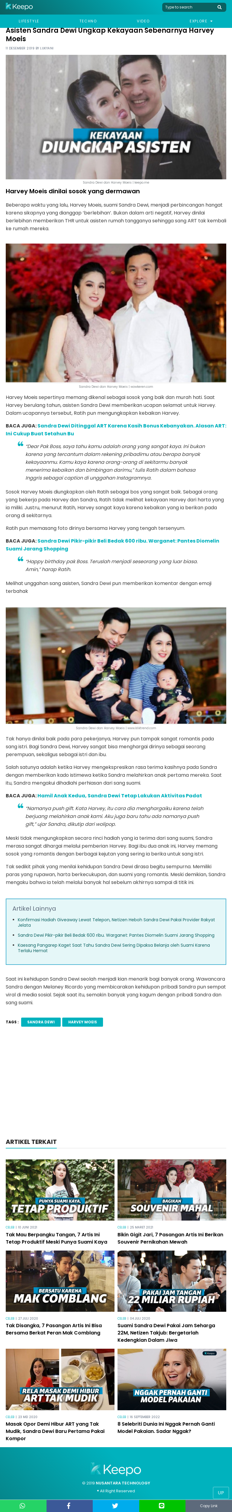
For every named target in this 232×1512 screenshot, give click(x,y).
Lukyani (47, 48)
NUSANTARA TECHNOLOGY (123, 1483)
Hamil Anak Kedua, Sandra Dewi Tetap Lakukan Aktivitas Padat (119, 795)
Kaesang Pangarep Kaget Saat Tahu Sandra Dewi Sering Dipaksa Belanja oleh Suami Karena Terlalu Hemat (114, 948)
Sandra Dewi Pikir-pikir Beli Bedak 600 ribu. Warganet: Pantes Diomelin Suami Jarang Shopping (116, 935)
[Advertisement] (116, 1084)
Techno (88, 21)
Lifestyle (29, 21)
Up (221, 1492)
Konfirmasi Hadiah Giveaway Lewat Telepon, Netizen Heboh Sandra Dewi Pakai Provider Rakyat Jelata (116, 922)
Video (143, 21)
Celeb (10, 1227)
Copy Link (209, 1505)
